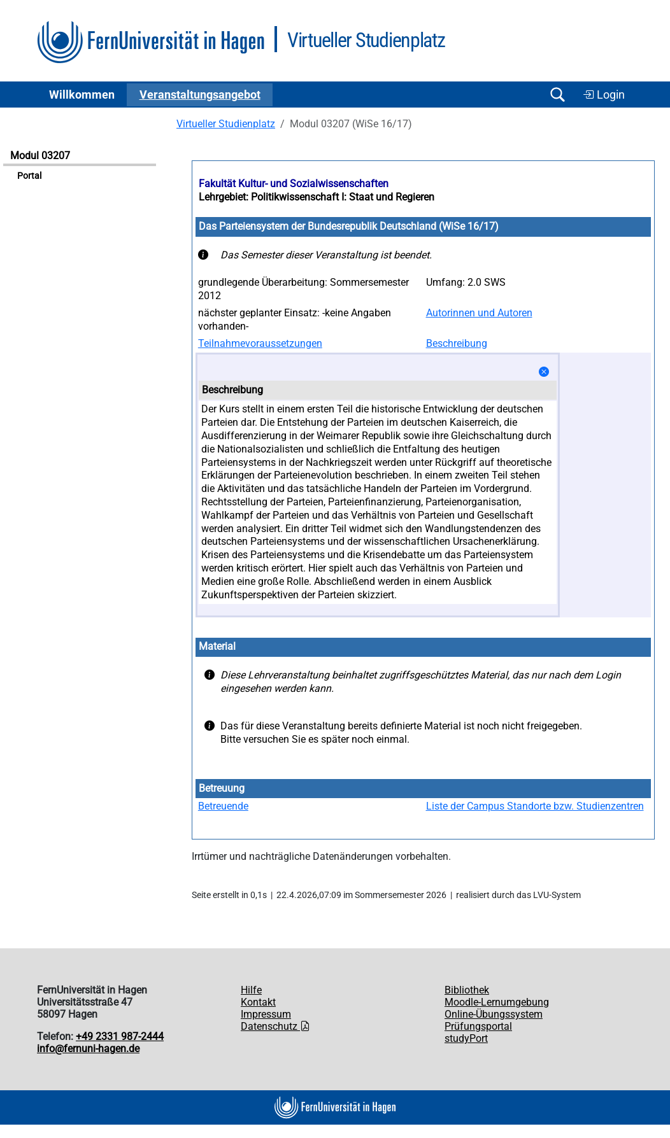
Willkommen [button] (82, 94)
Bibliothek (467, 990)
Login (604, 94)
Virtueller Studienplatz (225, 124)
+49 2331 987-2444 (120, 1036)
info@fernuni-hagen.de (88, 1049)
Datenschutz (275, 1026)
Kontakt (258, 1002)
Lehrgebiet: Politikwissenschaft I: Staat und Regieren (316, 197)
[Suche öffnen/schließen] (557, 94)
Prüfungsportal (478, 1026)
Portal (29, 176)
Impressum (266, 1014)
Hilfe (251, 990)
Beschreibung (456, 343)
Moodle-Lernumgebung (497, 1002)
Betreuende (223, 806)
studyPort (466, 1038)
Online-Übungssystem (494, 1014)
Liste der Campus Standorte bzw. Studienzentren (535, 806)
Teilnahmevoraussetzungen (260, 343)
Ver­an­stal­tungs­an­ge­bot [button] (199, 94)
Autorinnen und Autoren (479, 313)
